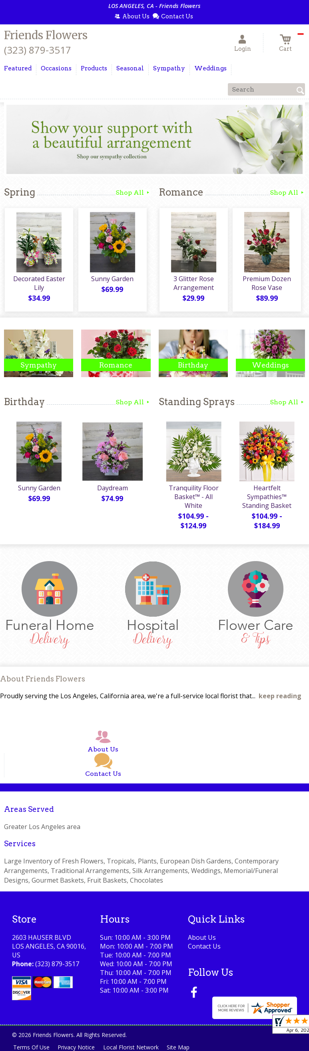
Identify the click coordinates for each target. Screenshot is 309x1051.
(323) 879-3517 (37, 49)
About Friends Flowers (42, 679)
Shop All (133, 192)
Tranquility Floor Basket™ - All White (193, 498)
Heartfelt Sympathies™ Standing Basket (266, 498)
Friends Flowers (46, 35)
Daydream (111, 489)
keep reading (280, 696)
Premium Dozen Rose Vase (266, 284)
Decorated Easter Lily (39, 284)
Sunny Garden (112, 280)
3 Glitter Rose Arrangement (193, 284)
